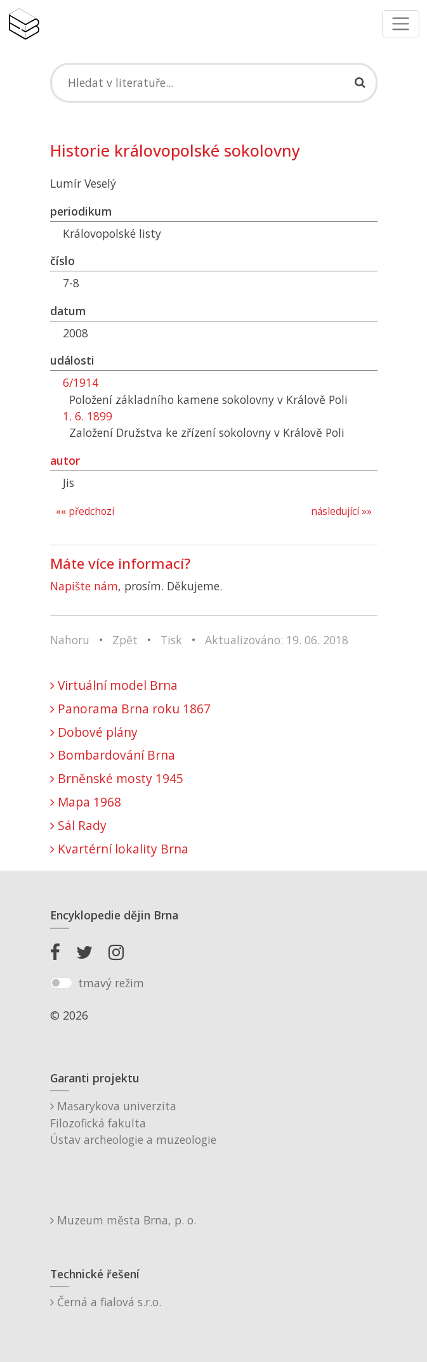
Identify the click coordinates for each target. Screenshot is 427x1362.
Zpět (125, 639)
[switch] (61, 983)
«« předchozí (85, 511)
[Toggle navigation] (400, 23)
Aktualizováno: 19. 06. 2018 (276, 639)
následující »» (341, 511)
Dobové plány (94, 732)
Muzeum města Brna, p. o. (123, 1220)
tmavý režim (111, 982)
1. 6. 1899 (87, 416)
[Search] (214, 82)
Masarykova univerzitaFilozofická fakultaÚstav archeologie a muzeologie (133, 1122)
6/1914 (80, 382)
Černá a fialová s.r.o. (105, 1301)
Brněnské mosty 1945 (116, 778)
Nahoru (69, 639)
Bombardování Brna (112, 754)
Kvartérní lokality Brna (119, 848)
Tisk (171, 639)
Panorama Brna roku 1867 (130, 708)
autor (65, 460)
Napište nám (84, 585)
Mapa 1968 (85, 801)
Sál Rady (78, 825)
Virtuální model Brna (114, 685)
